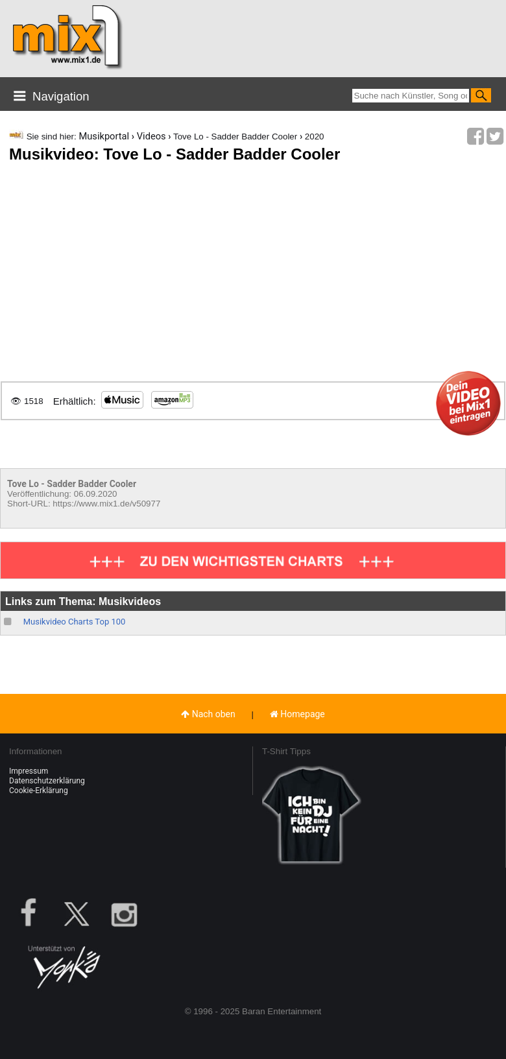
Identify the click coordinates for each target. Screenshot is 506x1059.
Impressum (28, 771)
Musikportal (103, 136)
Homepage (297, 714)
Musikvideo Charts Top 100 (74, 621)
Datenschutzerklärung (47, 780)
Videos (151, 136)
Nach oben (208, 714)
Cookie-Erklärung (38, 790)
